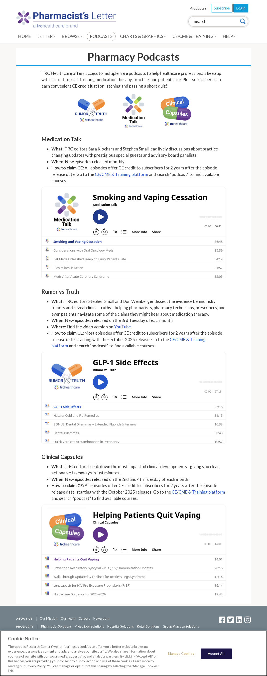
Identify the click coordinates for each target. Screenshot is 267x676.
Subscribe (222, 8)
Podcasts (101, 36)
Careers (84, 618)
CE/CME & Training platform (121, 174)
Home (24, 36)
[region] (133, 653)
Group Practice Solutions (181, 626)
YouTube (122, 326)
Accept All (216, 654)
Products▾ (198, 8)
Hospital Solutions (120, 626)
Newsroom (101, 618)
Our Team (68, 618)
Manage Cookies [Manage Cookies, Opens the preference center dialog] (181, 654)
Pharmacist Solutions (56, 626)
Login (241, 8)
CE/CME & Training (194, 36)
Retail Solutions (148, 626)
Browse (72, 36)
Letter (46, 36)
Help (229, 36)
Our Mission (48, 618)
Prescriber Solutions (89, 626)
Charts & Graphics (143, 36)
